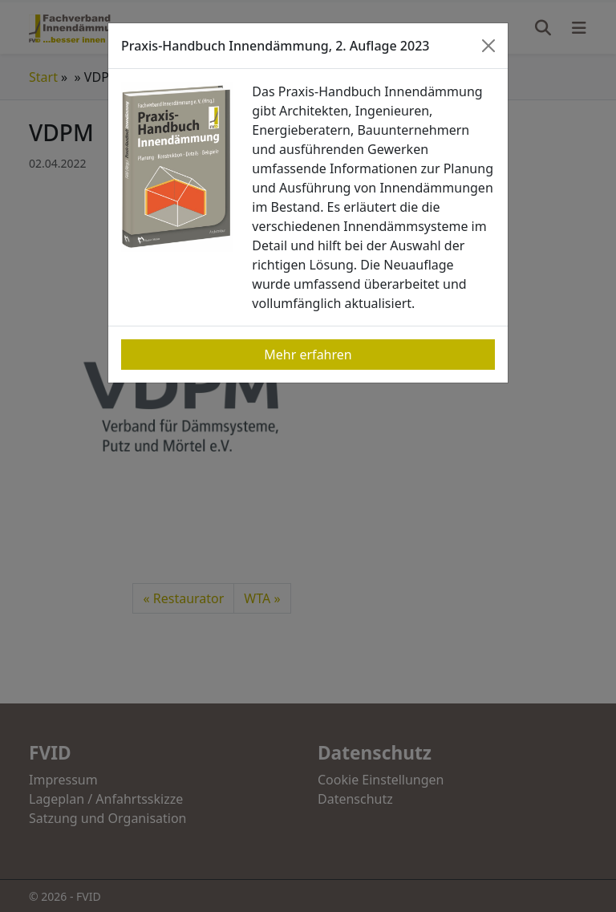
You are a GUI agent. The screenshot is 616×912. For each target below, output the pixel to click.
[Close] (488, 46)
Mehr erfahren (307, 354)
